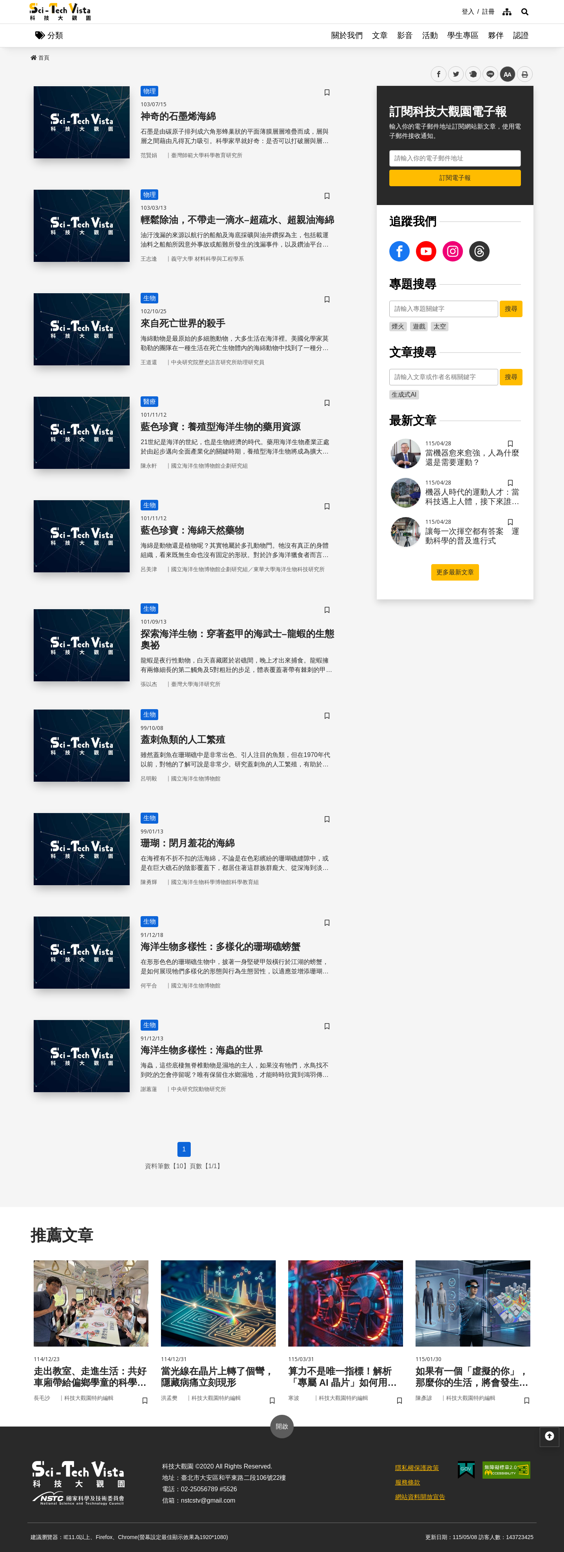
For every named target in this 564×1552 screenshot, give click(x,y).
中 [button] (507, 74)
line (488, 74)
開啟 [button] (282, 1426)
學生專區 (463, 35)
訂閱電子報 (455, 177)
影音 (405, 35)
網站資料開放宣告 (420, 1497)
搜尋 (511, 308)
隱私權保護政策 (417, 1468)
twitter (456, 74)
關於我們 (347, 35)
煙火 (398, 326)
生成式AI (404, 394)
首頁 (40, 57)
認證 (521, 35)
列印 (525, 74)
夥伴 (496, 35)
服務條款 (407, 1482)
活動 (430, 35)
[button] (525, 12)
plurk (472, 74)
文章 (380, 35)
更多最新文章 (455, 572)
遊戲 (419, 326)
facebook (438, 74)
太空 (440, 326)
